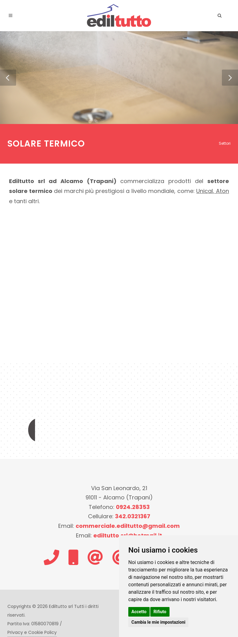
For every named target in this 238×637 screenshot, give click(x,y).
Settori (225, 143)
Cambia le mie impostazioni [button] (158, 622)
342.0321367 (132, 516)
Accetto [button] (139, 611)
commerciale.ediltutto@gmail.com (128, 526)
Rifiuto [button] (159, 611)
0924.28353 (133, 507)
